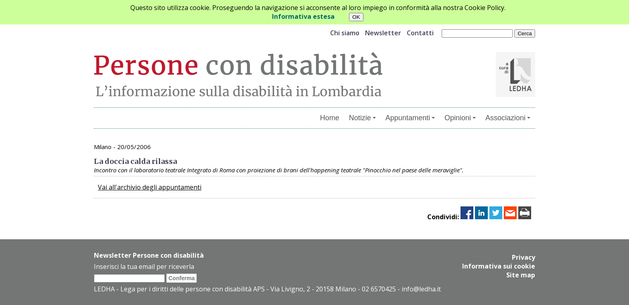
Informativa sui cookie (498, 266)
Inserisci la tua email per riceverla (144, 266)
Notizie (362, 118)
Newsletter (383, 32)
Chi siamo (344, 32)
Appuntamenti (410, 118)
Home (329, 118)
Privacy (523, 257)
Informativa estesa (303, 16)
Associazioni (507, 118)
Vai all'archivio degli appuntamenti (149, 187)
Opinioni (460, 118)
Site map (520, 275)
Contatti (420, 32)
